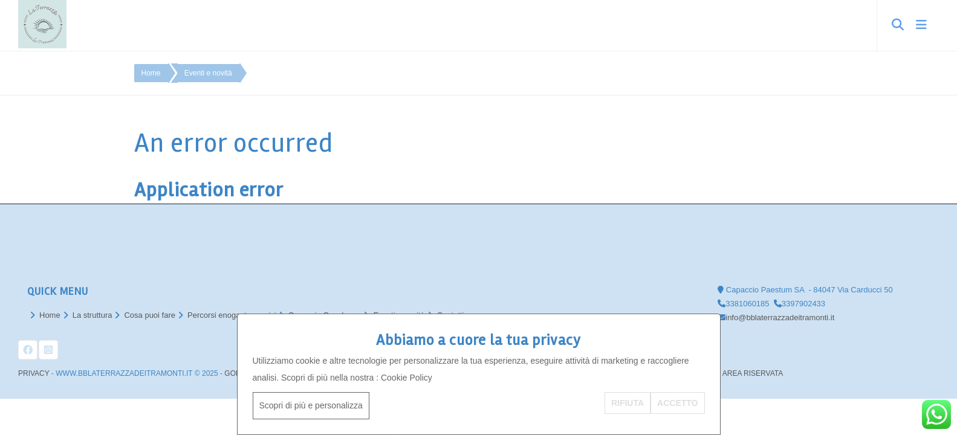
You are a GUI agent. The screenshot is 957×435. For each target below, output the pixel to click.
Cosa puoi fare (149, 315)
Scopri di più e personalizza (311, 405)
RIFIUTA (627, 403)
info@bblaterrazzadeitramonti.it (779, 317)
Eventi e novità (208, 73)
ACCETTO (677, 403)
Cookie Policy (406, 377)
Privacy (34, 373)
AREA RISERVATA (752, 373)
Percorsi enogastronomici (231, 315)
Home (151, 73)
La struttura (92, 315)
